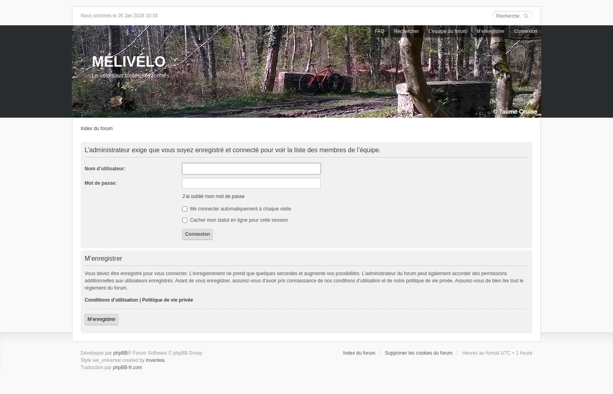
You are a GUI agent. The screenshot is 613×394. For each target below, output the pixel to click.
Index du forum (97, 128)
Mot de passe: (101, 183)
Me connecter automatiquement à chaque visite (236, 209)
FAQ (379, 31)
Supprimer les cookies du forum (419, 353)
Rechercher (406, 31)
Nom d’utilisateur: (105, 168)
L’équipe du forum (447, 31)
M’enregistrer (491, 31)
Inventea (155, 360)
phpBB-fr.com (127, 367)
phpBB (120, 353)
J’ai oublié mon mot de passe (213, 196)
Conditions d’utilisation (111, 300)
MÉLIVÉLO (129, 61)
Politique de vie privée (167, 300)
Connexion (525, 31)
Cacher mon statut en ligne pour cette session (235, 220)
